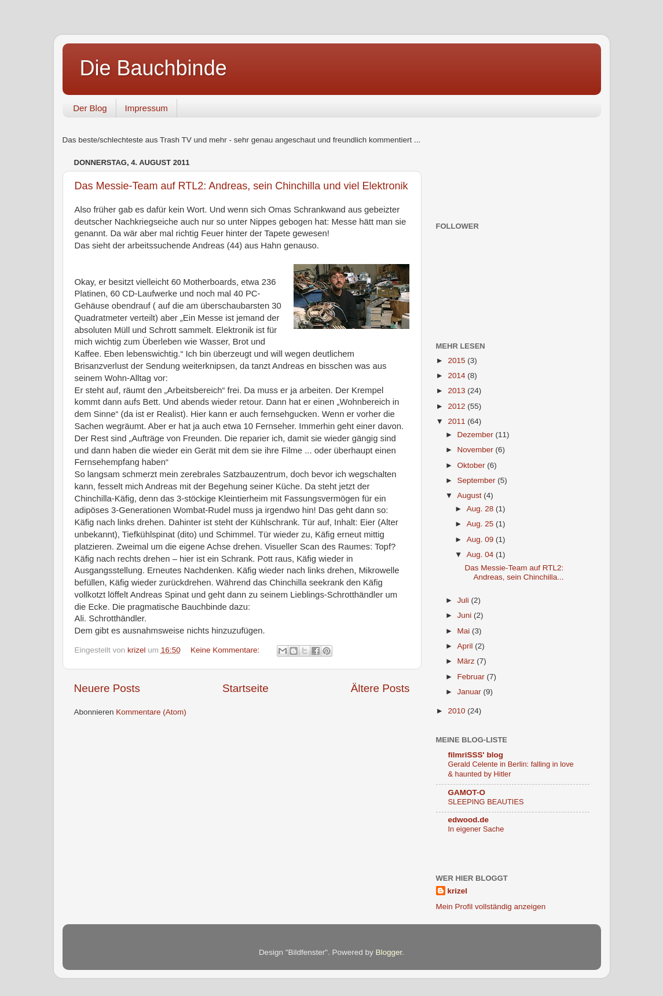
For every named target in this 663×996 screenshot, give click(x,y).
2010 (457, 710)
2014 (457, 375)
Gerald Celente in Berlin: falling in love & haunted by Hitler (511, 769)
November (476, 449)
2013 (457, 390)
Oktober (472, 465)
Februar (472, 676)
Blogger (389, 952)
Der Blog (90, 108)
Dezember (476, 434)
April (466, 646)
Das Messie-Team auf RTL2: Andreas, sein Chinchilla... (513, 572)
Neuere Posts (107, 688)
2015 (457, 360)
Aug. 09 (481, 539)
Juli (464, 600)
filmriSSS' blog (475, 754)
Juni (465, 615)
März (467, 661)
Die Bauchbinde (153, 68)
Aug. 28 (481, 508)
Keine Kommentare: (226, 650)
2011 (457, 421)
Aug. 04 (481, 554)
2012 (457, 406)
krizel (458, 891)
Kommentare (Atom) (151, 712)
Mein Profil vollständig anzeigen (491, 906)
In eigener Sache (476, 829)
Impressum (146, 108)
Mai (464, 631)
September (477, 480)
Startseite (245, 688)
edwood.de (468, 819)
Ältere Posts (380, 688)
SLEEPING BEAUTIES (486, 801)
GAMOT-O (467, 792)
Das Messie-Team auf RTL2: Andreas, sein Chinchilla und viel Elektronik (241, 186)
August (470, 495)
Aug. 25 (481, 523)
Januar (470, 691)
